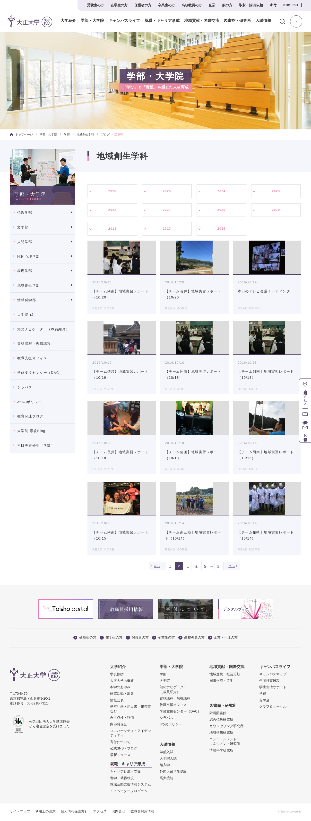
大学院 (25, 314)
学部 (67, 134)
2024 (221, 191)
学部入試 (166, 754)
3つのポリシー (29, 402)
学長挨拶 (117, 676)
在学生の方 (119, 5)
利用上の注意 (45, 813)
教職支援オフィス (32, 358)
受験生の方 (95, 5)
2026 (112, 191)
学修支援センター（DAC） (40, 373)
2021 (167, 211)
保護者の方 (142, 5)
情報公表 (117, 702)
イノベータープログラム (128, 792)
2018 (112, 230)
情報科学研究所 (221, 752)
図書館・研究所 (237, 21)
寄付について (120, 744)
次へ (231, 567)
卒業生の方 (166, 5)
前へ (157, 567)
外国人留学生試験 (173, 773)
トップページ (21, 134)
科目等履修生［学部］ (36, 445)
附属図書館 (217, 715)
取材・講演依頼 (251, 5)
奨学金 (264, 702)
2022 (112, 211)
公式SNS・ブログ (124, 750)
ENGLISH (290, 5)
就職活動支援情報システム (130, 786)
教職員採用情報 (142, 813)
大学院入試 (168, 760)
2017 (167, 230)
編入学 (165, 766)
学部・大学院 (92, 21)
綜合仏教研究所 (221, 721)
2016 (221, 230)
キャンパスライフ (123, 21)
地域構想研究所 (221, 734)
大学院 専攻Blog (31, 431)
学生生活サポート (272, 689)
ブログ (105, 134)
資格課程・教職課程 (34, 343)
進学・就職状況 (122, 780)
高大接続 (166, 779)
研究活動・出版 (122, 695)
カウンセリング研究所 (226, 728)
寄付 (273, 5)
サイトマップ (20, 813)
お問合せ (118, 813)
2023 (275, 191)
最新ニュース (120, 756)
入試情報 (263, 21)
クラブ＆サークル (272, 708)
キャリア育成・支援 (125, 773)
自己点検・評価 (122, 719)
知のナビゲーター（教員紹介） (43, 329)
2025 (167, 191)
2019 (275, 211)
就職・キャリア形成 (161, 21)
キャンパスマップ (272, 676)
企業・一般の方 (220, 5)
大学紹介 (68, 21)
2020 (221, 211)
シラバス (24, 387)
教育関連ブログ (30, 416)
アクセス (100, 813)
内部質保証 (118, 726)
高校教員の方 (191, 5)
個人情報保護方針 (74, 813)
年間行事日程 (269, 682)
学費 (262, 695)
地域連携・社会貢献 (224, 676)
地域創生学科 (85, 134)
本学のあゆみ (120, 689)
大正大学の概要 (122, 682)
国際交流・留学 (221, 682)
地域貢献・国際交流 (201, 21)
